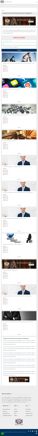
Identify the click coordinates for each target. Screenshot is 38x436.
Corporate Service (29, 415)
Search (19, 50)
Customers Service (29, 413)
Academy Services (6, 413)
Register (19, 76)
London (15, 409)
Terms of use (28, 411)
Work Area (5, 411)
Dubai (15, 413)
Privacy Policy (28, 409)
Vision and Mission (6, 409)
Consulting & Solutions (7, 415)
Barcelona (16, 411)
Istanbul (15, 415)
